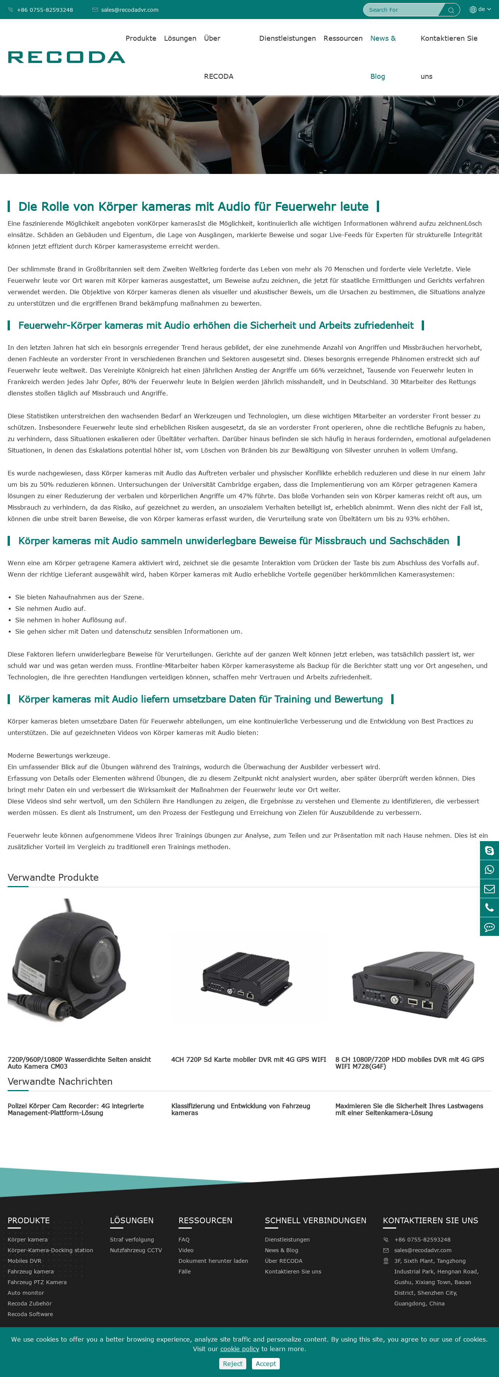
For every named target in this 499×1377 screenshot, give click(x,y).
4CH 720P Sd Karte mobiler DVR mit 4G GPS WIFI (248, 1059)
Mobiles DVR (24, 1260)
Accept (266, 1363)
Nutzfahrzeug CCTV (136, 1250)
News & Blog (383, 57)
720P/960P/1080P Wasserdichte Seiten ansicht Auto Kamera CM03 (79, 1063)
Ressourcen (343, 38)
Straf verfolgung (132, 1239)
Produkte (141, 38)
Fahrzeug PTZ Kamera (37, 1282)
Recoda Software (30, 1314)
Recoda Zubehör (30, 1303)
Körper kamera (28, 1239)
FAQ (184, 1239)
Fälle (185, 1271)
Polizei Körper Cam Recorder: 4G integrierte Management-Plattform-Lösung (76, 1109)
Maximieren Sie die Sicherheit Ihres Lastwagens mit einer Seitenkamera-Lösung (409, 1109)
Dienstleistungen (287, 38)
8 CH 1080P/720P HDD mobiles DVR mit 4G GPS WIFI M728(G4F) (409, 1063)
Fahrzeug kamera (31, 1271)
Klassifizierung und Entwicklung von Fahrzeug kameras (240, 1109)
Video (186, 1250)
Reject (232, 1363)
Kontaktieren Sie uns (449, 57)
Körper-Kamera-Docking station (50, 1250)
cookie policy (239, 1348)
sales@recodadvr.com (125, 9)
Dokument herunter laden (213, 1260)
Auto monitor (26, 1292)
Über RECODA (218, 57)
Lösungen (180, 38)
